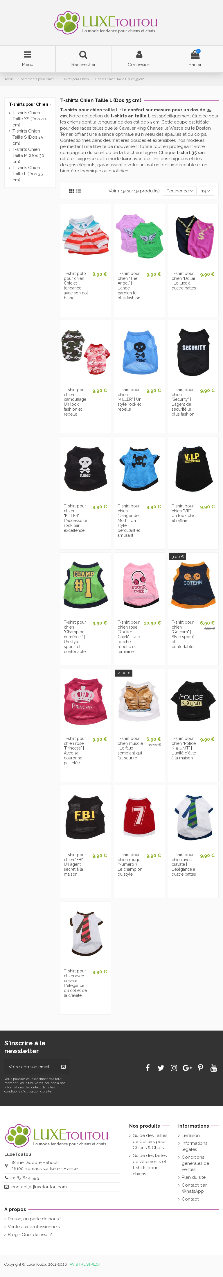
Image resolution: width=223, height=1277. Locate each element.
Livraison (191, 1135)
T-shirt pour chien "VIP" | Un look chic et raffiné (183, 513)
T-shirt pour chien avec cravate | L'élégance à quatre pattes (184, 864)
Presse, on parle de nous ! (34, 1218)
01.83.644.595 (25, 1178)
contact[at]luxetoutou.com (39, 1187)
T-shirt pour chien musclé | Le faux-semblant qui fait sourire (130, 748)
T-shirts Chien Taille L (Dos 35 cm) (27, 174)
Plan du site (194, 1177)
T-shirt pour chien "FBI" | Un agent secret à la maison (75, 864)
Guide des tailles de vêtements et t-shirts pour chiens (150, 1164)
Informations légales (194, 1146)
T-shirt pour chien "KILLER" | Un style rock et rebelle (129, 399)
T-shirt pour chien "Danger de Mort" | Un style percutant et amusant (129, 521)
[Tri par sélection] (180, 191)
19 (206, 191)
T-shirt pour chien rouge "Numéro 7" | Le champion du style (130, 864)
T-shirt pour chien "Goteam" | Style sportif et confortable (183, 634)
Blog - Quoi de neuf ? (30, 1234)
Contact (190, 1199)
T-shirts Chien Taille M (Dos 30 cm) (28, 155)
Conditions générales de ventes (195, 1163)
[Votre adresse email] (30, 1067)
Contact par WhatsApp (194, 1188)
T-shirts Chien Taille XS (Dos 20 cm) (29, 119)
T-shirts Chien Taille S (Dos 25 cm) (27, 137)
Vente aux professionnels (34, 1226)
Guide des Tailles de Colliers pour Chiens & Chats (150, 1141)
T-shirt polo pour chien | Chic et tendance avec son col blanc (76, 285)
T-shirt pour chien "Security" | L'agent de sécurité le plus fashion (183, 401)
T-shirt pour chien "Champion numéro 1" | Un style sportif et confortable (75, 637)
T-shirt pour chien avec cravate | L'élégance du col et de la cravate (75, 983)
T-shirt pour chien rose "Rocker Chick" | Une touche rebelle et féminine (129, 637)
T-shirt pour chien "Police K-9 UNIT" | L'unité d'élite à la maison (184, 748)
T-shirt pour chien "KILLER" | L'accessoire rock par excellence (75, 518)
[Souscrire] (63, 1067)
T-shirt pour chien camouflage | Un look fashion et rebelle (76, 401)
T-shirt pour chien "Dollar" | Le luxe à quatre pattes (184, 280)
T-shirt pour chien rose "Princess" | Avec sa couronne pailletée (75, 750)
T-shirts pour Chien (28, 104)
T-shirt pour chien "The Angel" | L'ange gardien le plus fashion (129, 285)
